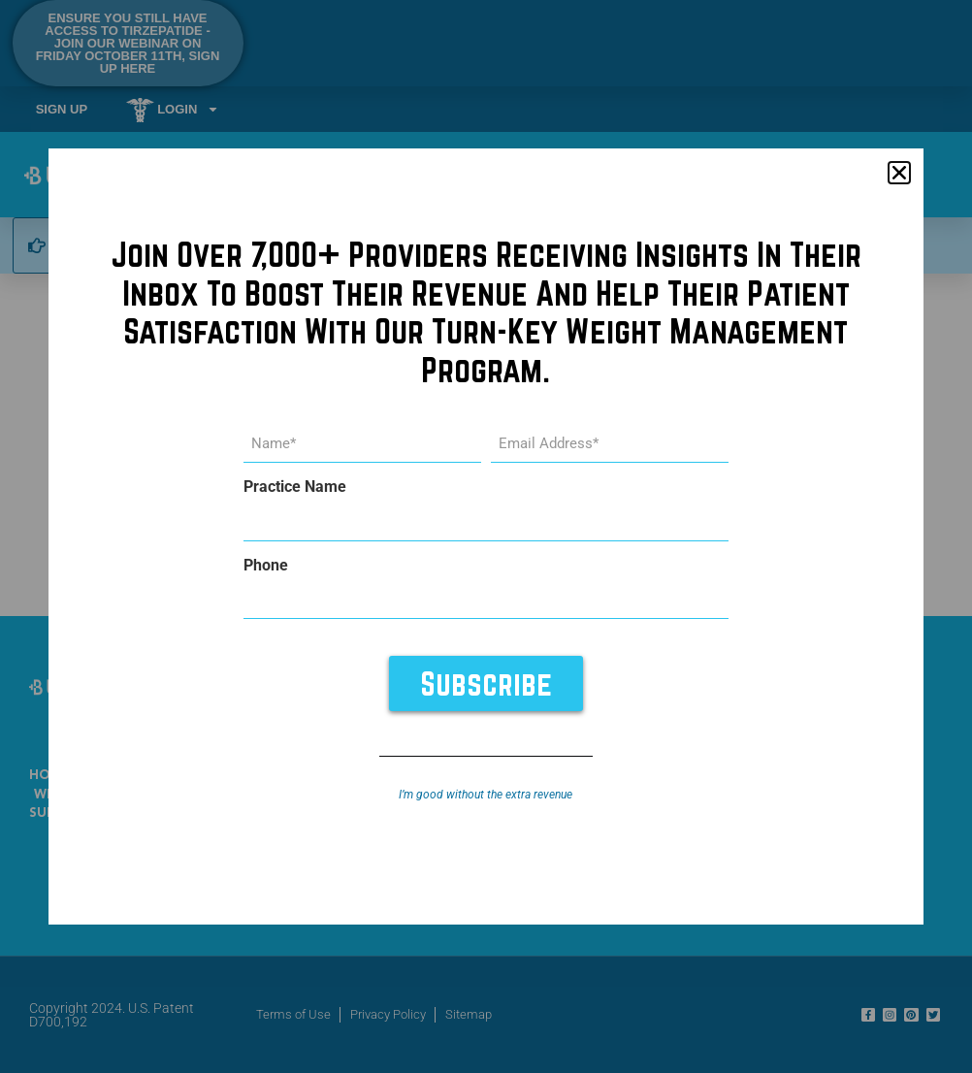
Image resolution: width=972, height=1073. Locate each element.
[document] (486, 536)
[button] (899, 172)
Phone (265, 564)
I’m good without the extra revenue (485, 794)
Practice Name (294, 487)
